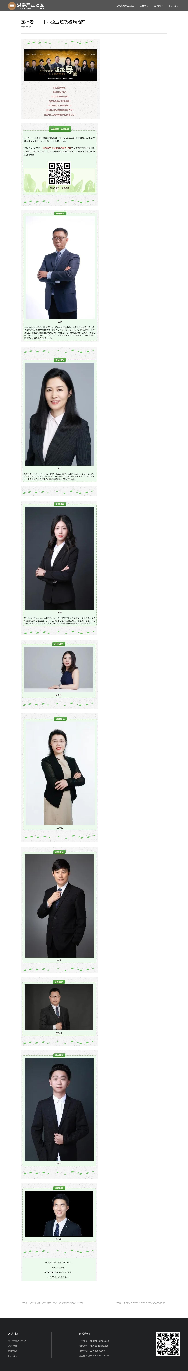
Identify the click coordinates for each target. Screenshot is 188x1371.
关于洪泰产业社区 (125, 5)
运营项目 (144, 5)
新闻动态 (158, 5)
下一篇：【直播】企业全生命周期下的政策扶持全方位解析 (141, 1302)
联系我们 (173, 5)
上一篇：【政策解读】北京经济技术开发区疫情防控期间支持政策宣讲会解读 (54, 1302)
